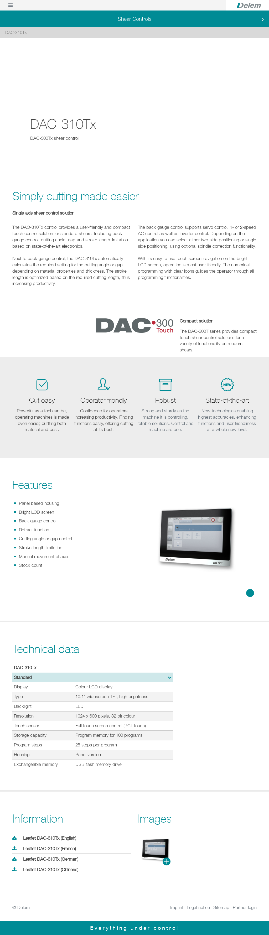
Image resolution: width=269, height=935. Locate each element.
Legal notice (198, 907)
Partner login (245, 907)
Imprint (176, 907)
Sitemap (221, 907)
